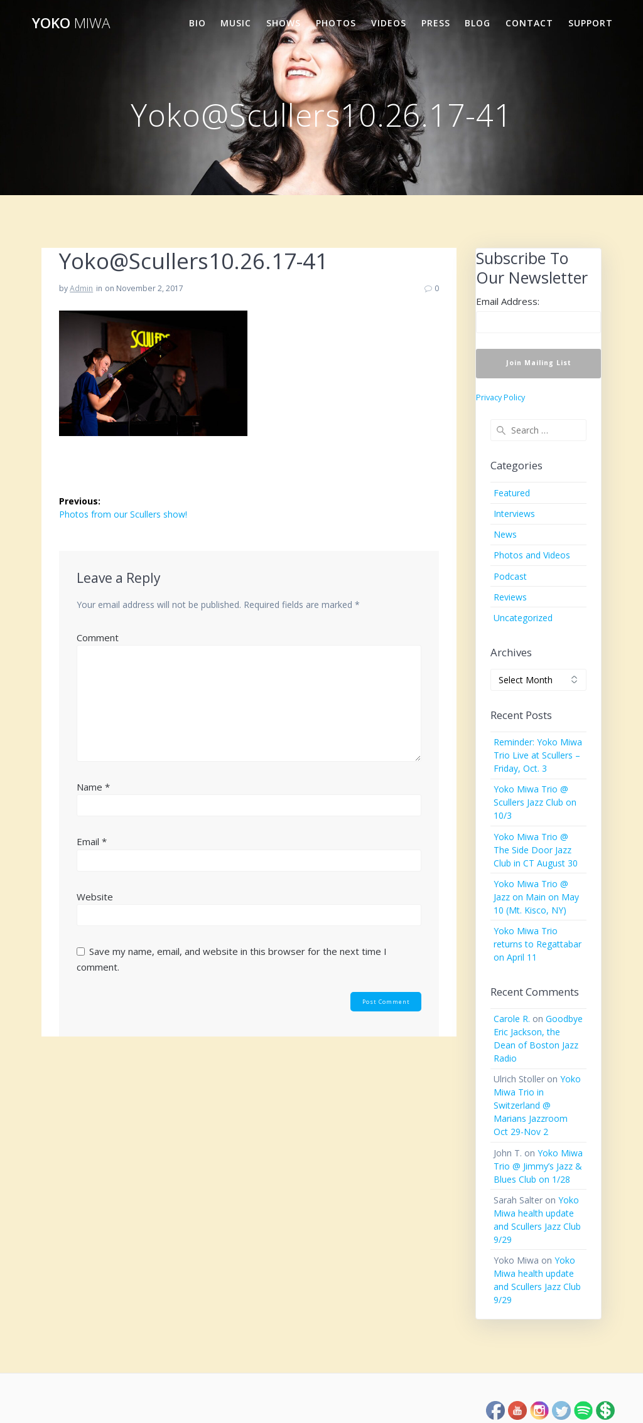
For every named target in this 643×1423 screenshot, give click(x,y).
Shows (283, 23)
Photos (336, 23)
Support (590, 23)
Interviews (514, 514)
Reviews (510, 597)
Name (93, 787)
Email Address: (507, 301)
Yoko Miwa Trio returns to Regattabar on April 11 (537, 944)
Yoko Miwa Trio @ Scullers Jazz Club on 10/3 (535, 802)
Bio (197, 23)
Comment (98, 637)
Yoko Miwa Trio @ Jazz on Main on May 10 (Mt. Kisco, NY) (536, 897)
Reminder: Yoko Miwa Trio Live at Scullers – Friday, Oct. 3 (538, 755)
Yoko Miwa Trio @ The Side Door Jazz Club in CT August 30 (536, 850)
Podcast (510, 576)
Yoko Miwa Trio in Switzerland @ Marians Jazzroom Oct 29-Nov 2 (537, 1105)
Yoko (71, 23)
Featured (512, 493)
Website (95, 896)
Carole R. (512, 1019)
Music (235, 23)
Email (92, 841)
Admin (81, 288)
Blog (477, 23)
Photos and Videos (532, 555)
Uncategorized (523, 618)
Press (435, 23)
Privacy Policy (500, 397)
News (505, 534)
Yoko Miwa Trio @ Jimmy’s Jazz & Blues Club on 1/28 (538, 1166)
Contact (529, 23)
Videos (388, 23)
